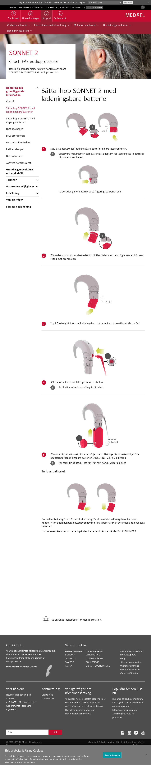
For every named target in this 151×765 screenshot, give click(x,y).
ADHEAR (69, 665)
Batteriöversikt (14, 156)
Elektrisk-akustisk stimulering (51, 25)
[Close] (146, 755)
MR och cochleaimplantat (124, 710)
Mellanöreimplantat (86, 25)
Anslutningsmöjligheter (20, 186)
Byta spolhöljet (14, 129)
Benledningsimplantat (117, 25)
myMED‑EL (64, 7)
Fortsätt (128, 2)
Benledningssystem (19, 30)
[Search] (143, 7)
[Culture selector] (105, 2)
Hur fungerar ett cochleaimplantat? (82, 702)
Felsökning (12, 193)
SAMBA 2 (69, 662)
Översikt (10, 101)
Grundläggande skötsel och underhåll (19, 171)
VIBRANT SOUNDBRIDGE (98, 665)
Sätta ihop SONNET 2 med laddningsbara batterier (20, 110)
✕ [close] (149, 2)
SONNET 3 (70, 658)
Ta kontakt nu (77, 7)
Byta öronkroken (15, 135)
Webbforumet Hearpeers (18, 705)
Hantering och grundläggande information (15, 91)
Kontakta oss (48, 698)
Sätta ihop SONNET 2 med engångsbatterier (20, 120)
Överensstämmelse (129, 665)
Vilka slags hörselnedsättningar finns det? (85, 698)
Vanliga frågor (14, 199)
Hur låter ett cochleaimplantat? (127, 698)
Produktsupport (128, 654)
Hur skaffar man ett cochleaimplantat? (84, 706)
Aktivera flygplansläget (18, 163)
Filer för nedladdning (18, 206)
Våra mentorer (51, 7)
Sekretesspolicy (106, 742)
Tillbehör (11, 179)
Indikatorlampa (14, 149)
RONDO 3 (70, 654)
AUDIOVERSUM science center (21, 702)
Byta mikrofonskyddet (18, 142)
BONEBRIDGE (92, 662)
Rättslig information (126, 742)
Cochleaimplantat (18, 25)
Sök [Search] (55, 732)
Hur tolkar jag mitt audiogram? (80, 710)
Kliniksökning (37, 7)
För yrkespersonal (94, 7)
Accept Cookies (112, 756)
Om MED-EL (24, 7)
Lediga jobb (47, 694)
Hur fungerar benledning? (78, 713)
